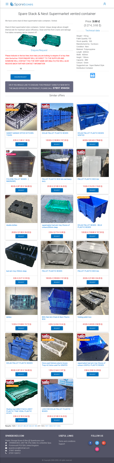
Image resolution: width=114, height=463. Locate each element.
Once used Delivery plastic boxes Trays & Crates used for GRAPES (55, 364)
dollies (8, 317)
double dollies (11, 225)
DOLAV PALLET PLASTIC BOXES (55, 133)
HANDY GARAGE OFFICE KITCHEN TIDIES (19, 134)
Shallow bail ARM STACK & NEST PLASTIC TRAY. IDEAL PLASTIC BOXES (19, 411)
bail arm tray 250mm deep (16, 271)
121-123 (56, 426)
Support (62, 444)
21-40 (23, 426)
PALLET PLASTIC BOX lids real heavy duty (56, 180)
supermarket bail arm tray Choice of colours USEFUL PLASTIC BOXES (91, 364)
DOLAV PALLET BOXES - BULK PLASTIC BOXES (90, 226)
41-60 (29, 426)
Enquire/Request (20, 77)
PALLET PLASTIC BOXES (52, 271)
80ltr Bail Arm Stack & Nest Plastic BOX (55, 318)
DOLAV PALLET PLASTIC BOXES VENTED (91, 134)
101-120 (48, 426)
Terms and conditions (67, 441)
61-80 (35, 426)
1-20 (18, 426)
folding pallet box (84, 317)
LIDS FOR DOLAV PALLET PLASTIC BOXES (56, 410)
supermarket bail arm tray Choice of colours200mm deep (56, 226)
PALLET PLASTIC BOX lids (88, 179)
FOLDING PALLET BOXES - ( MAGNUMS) (17, 180)
